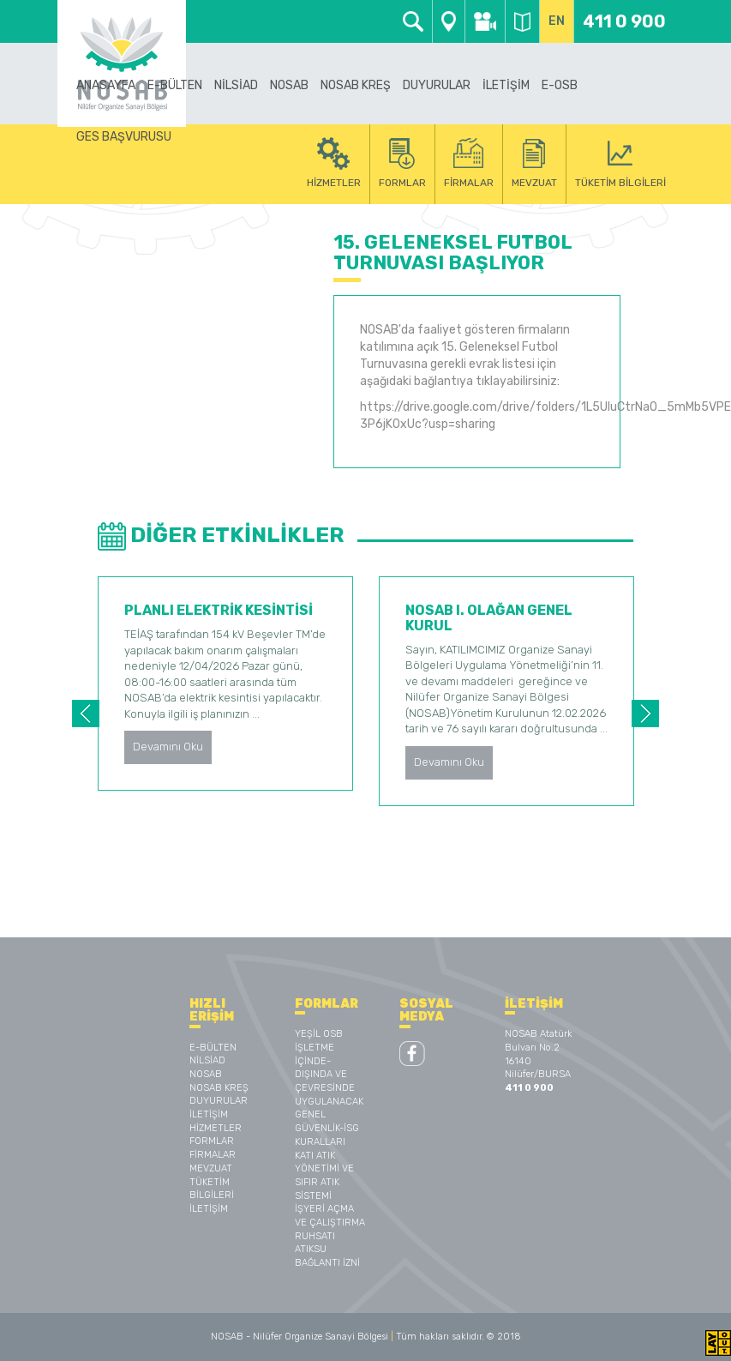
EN (556, 21)
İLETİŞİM (506, 85)
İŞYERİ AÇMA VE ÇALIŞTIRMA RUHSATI (330, 1222)
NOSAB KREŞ (219, 1087)
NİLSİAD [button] (236, 85)
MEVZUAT (210, 1168)
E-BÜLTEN (174, 85)
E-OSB (560, 85)
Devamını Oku (168, 746)
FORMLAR (211, 1141)
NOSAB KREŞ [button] (356, 85)
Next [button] (645, 713)
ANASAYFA (105, 85)
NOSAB (205, 1074)
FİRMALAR (212, 1154)
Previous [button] (85, 713)
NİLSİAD (207, 1060)
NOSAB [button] (289, 85)
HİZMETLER (215, 1128)
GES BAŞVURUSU (123, 136)
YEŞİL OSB (319, 1033)
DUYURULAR (436, 85)
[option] (225, 683)
